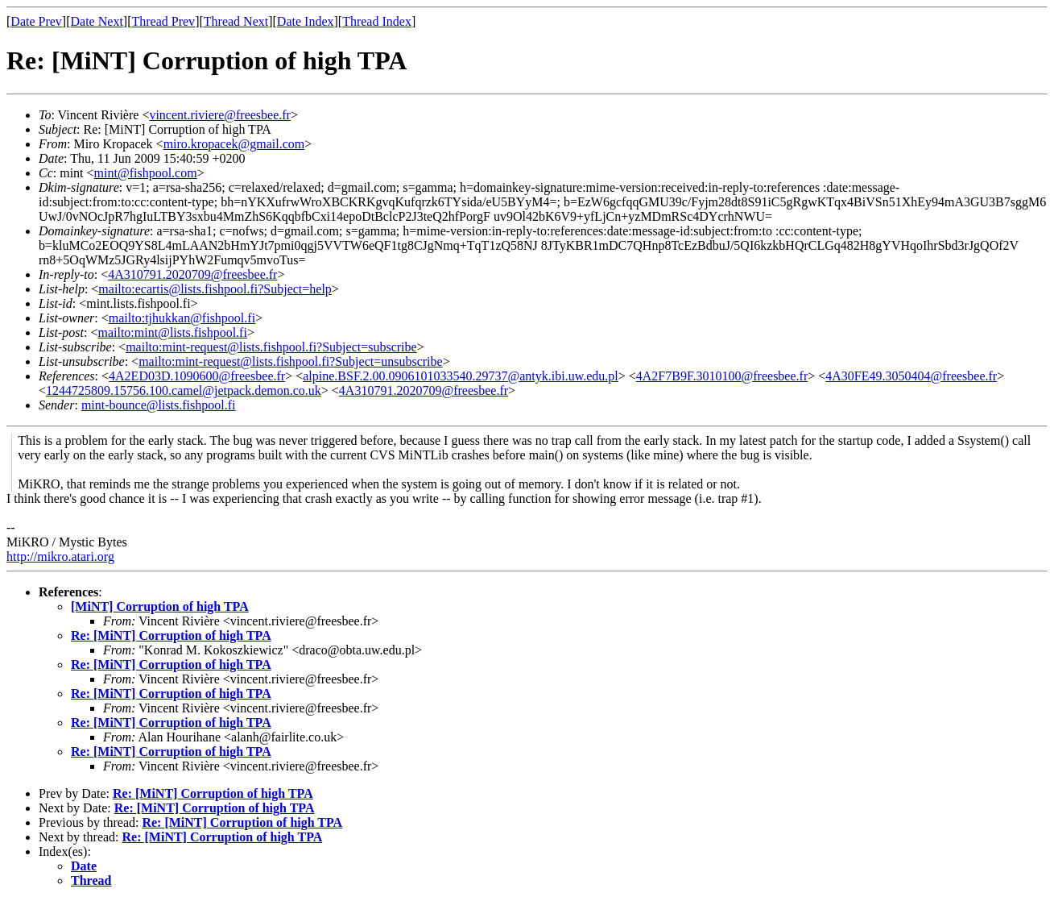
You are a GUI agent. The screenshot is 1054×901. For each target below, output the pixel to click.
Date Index (305, 21)
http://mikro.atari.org (60, 556)
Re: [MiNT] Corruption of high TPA (171, 635)
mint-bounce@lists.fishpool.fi (158, 405)
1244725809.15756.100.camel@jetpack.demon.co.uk (183, 390)
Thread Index (376, 21)
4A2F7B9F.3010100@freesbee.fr (722, 376)
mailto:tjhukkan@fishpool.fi (182, 318)
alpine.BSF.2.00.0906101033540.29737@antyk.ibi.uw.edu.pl (460, 376)
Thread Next (236, 21)
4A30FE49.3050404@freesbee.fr (911, 376)
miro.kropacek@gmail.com (234, 144)
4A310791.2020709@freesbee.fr (192, 274)
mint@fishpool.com (145, 173)
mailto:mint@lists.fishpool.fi (171, 332)
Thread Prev (163, 21)
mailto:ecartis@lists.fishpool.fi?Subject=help (214, 289)
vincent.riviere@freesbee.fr (220, 115)
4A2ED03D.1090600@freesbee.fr (197, 376)
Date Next (97, 21)
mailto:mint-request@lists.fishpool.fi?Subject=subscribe (271, 347)
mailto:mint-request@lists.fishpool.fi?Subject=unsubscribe (290, 361)
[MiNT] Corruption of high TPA (160, 606)
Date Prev (36, 21)
